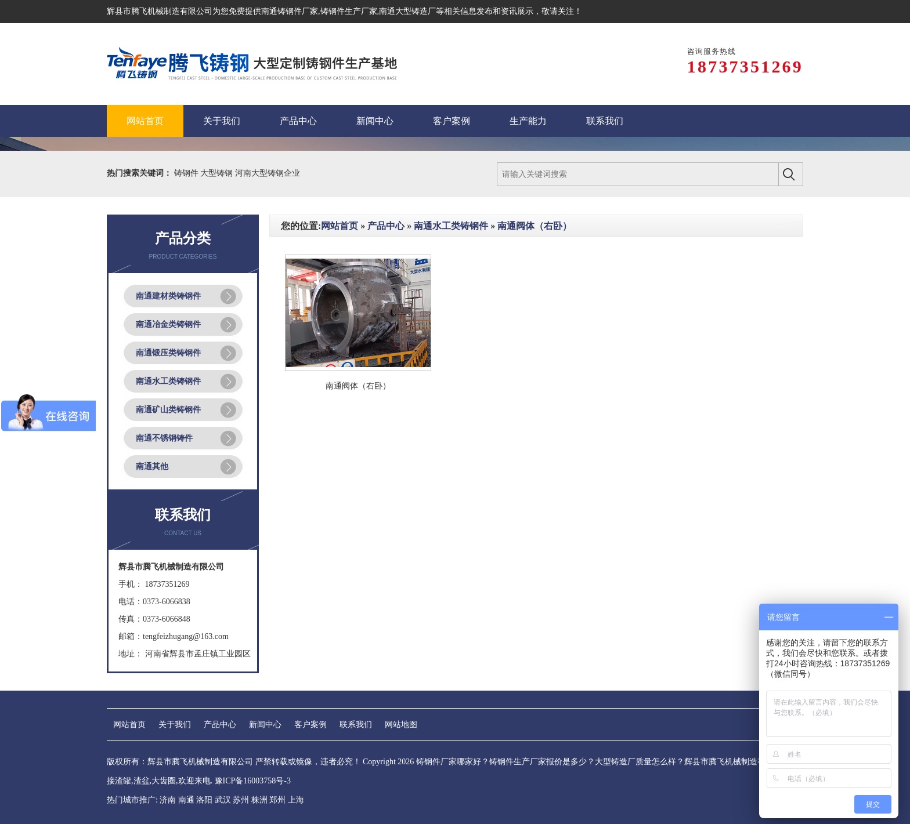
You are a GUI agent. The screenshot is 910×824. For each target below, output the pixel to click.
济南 (168, 800)
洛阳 (204, 800)
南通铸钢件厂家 (289, 11)
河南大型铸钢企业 (267, 173)
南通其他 (152, 466)
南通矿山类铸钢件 (168, 409)
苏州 (241, 800)
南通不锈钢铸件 (164, 438)
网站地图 (401, 724)
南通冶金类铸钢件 (168, 324)
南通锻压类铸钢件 (168, 353)
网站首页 (339, 226)
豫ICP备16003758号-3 (253, 780)
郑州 (277, 800)
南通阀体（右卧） (534, 226)
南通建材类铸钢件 (168, 296)
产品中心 (386, 226)
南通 (186, 800)
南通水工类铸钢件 (168, 381)
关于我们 (174, 724)
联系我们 (356, 724)
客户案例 (310, 724)
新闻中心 (265, 724)
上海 (296, 800)
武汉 (223, 800)
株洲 (259, 800)
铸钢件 (187, 173)
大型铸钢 (217, 173)
